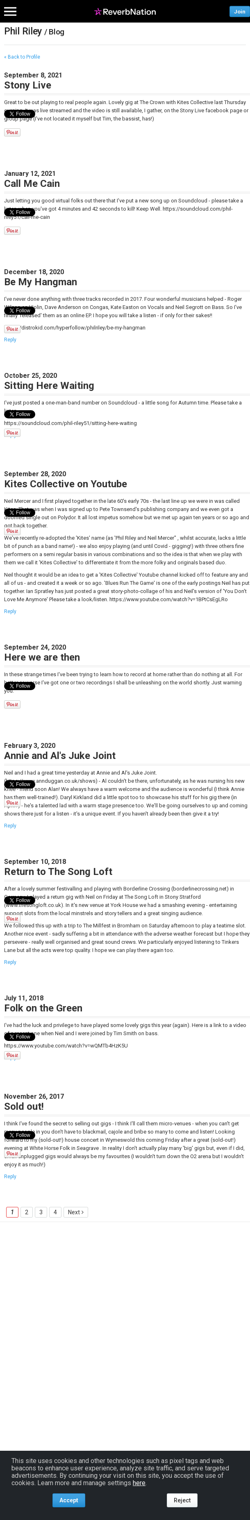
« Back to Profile (22, 57)
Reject (182, 1500)
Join (239, 11)
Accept (68, 1500)
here (139, 1483)
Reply (10, 340)
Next (74, 1212)
